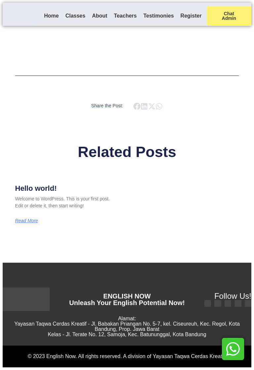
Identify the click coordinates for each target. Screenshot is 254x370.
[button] (137, 106)
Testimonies (158, 16)
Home (51, 16)
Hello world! (36, 188)
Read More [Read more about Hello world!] (26, 220)
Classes (75, 16)
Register (191, 16)
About (99, 16)
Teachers (125, 16)
